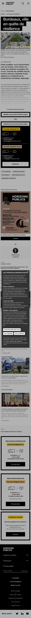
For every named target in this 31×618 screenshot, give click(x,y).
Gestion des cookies (16, 341)
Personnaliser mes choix (12, 329)
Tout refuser (8, 333)
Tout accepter (19, 333)
